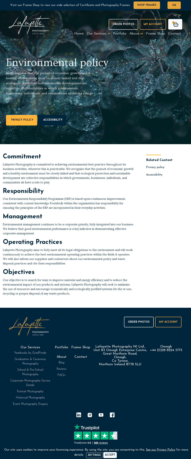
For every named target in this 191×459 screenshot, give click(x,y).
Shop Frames (146, 5)
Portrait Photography (30, 391)
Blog (61, 362)
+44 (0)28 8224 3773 (166, 350)
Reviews (61, 368)
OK (174, 5)
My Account (153, 24)
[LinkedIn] (78, 415)
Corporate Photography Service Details (30, 383)
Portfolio (119, 33)
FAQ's (61, 375)
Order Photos (123, 24)
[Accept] (110, 455)
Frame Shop (155, 33)
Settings (94, 455)
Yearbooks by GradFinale (30, 352)
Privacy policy (21, 120)
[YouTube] (101, 415)
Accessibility (52, 120)
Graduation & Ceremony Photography (30, 361)
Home (79, 33)
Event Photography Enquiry (30, 404)
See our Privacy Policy (160, 449)
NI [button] (175, 15)
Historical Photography (30, 397)
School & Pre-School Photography (30, 372)
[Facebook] (112, 415)
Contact (174, 33)
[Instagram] (90, 415)
